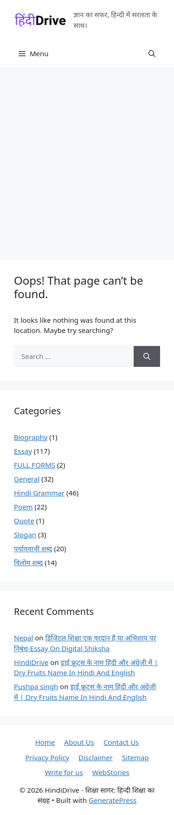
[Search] (147, 356)
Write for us (64, 772)
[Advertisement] (87, 159)
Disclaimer (95, 757)
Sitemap (135, 757)
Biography (30, 437)
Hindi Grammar (39, 492)
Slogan (25, 534)
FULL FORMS (34, 464)
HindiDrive (31, 662)
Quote (24, 520)
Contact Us (121, 742)
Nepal (23, 637)
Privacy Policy (47, 757)
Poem (23, 506)
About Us (79, 742)
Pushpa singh (36, 686)
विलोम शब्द (28, 562)
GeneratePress (112, 800)
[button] (152, 53)
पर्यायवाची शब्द (33, 548)
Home (45, 742)
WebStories (110, 772)
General (26, 478)
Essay (23, 451)
